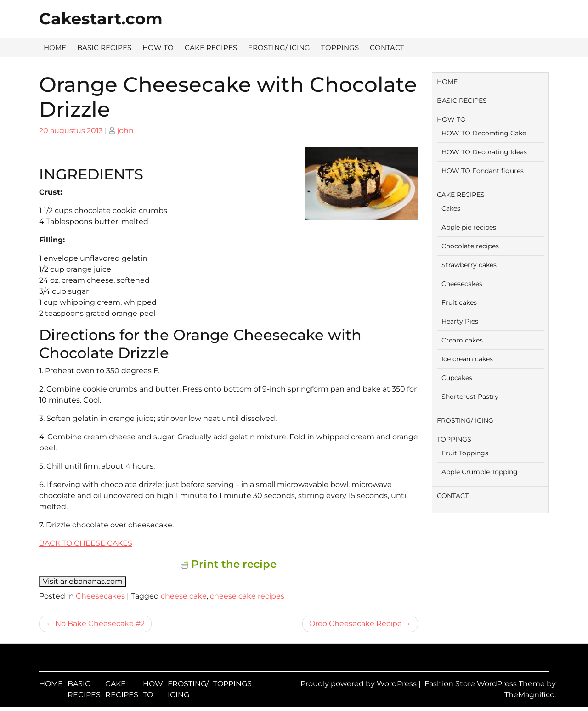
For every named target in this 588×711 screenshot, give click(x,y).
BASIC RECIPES (104, 47)
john (125, 130)
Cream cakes (462, 340)
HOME (55, 47)
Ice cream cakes (467, 359)
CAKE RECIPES (211, 47)
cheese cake (184, 596)
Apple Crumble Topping (479, 472)
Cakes (450, 208)
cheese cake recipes (247, 596)
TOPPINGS (340, 47)
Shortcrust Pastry (469, 396)
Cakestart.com (101, 18)
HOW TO (158, 47)
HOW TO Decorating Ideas (484, 152)
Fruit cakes (459, 302)
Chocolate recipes (470, 246)
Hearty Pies (459, 321)
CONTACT (387, 47)
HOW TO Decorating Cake (483, 133)
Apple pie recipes (468, 227)
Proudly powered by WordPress (359, 683)
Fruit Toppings (464, 453)
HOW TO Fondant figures (482, 171)
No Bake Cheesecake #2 (100, 623)
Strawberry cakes (469, 265)
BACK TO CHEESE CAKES (85, 543)
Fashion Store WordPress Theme (485, 683)
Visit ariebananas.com (83, 581)
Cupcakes (456, 378)
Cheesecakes (100, 596)
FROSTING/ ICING (279, 47)
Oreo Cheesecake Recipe (355, 623)
